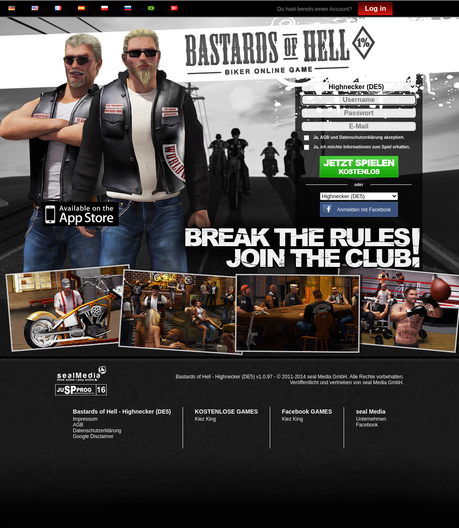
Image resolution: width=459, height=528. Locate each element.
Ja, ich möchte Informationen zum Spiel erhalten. (361, 147)
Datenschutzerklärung (361, 137)
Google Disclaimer (93, 436)
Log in (375, 8)
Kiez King (205, 419)
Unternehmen (371, 419)
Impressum (85, 419)
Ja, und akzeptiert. (359, 137)
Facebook (367, 425)
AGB (324, 137)
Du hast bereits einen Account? (314, 9)
